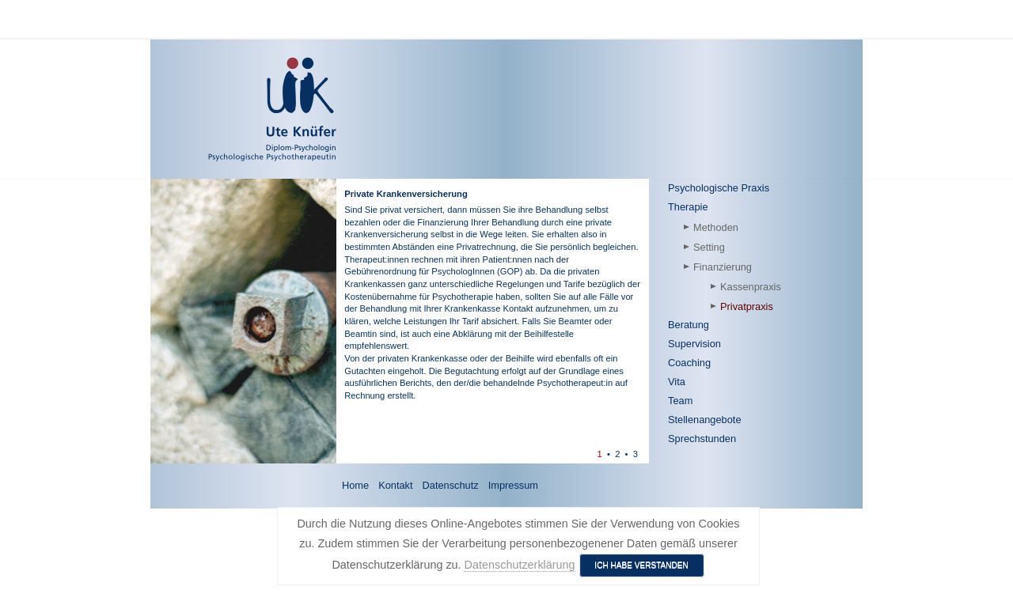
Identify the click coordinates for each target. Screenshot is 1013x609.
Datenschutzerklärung (520, 564)
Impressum (513, 485)
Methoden (715, 227)
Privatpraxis (746, 306)
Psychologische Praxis (718, 188)
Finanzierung (722, 267)
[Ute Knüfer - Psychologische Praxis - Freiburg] (226, 109)
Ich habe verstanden (641, 565)
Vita (676, 382)
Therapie (688, 207)
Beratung (688, 325)
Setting (709, 247)
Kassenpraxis (750, 287)
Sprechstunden (702, 438)
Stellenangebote (705, 420)
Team (680, 401)
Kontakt (395, 485)
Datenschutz (451, 485)
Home (355, 485)
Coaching (689, 363)
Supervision (694, 344)
